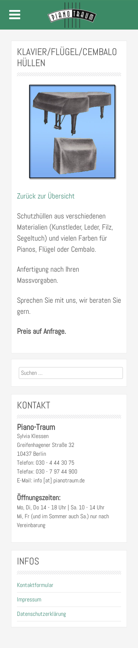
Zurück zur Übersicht (46, 196)
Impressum (29, 599)
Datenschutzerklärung (41, 614)
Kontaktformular (35, 585)
